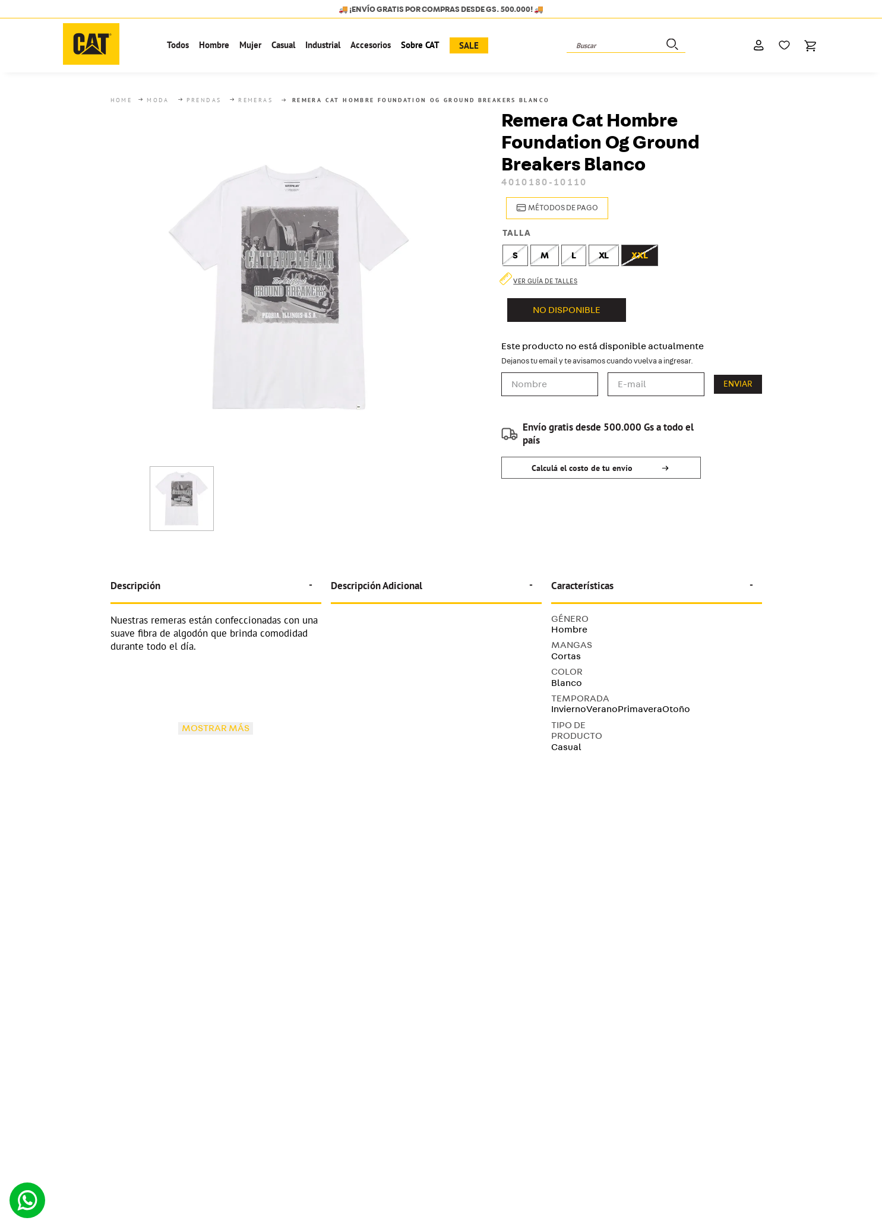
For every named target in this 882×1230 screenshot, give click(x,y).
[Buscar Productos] (671, 45)
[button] (554, 208)
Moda (158, 100)
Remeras (255, 100)
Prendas (204, 100)
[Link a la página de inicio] (122, 100)
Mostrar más (215, 728)
